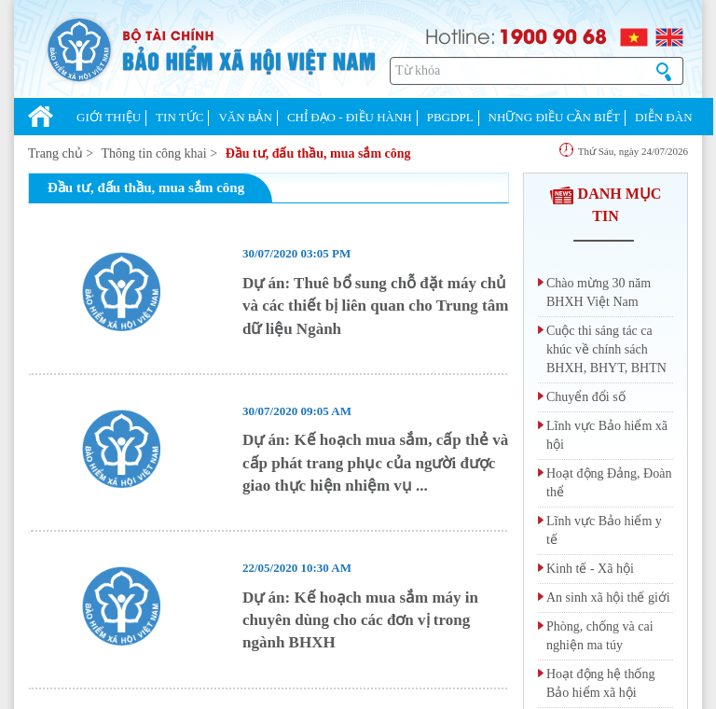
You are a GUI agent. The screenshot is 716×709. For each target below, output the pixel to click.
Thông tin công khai (154, 153)
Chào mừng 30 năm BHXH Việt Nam (598, 292)
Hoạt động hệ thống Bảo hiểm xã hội (600, 683)
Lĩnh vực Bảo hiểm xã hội (607, 435)
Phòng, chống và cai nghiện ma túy (600, 635)
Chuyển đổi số (586, 397)
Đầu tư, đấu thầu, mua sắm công (318, 153)
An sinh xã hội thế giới (608, 598)
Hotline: (460, 35)
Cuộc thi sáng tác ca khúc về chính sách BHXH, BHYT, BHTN (606, 349)
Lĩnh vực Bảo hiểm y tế (604, 530)
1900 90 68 (553, 35)
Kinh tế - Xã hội (590, 569)
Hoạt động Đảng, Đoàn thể (608, 482)
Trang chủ (55, 153)
